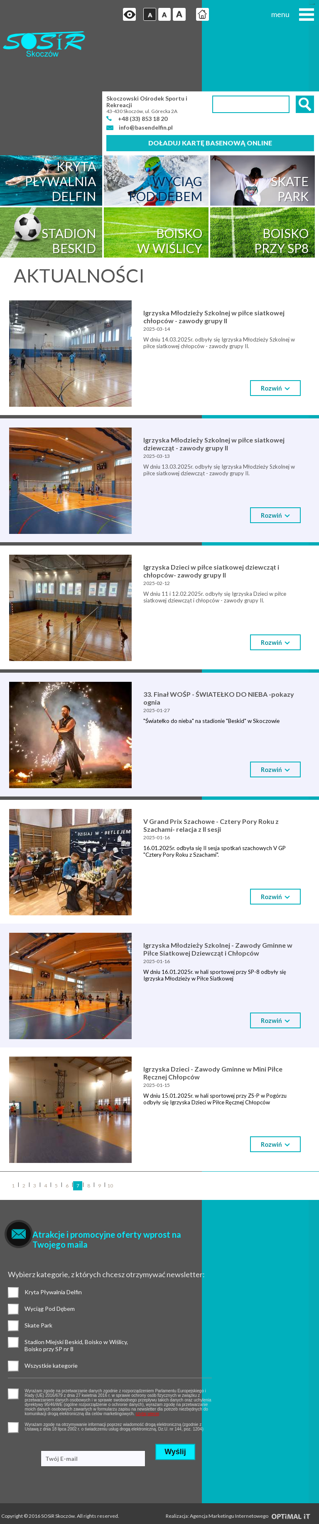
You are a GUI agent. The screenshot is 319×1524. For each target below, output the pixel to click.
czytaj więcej (177, 1354)
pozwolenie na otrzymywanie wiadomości (13, 1367)
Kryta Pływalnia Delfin (13, 1233)
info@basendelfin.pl (146, 69)
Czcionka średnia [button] (158, 14)
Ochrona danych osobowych (32, 1479)
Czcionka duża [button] (173, 14)
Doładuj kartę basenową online (210, 85)
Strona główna (196, 14)
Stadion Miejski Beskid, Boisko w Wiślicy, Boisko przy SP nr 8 (13, 1283)
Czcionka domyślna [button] (143, 14)
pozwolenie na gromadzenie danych (13, 1334)
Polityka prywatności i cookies (33, 1468)
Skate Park (13, 1266)
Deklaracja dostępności (26, 1510)
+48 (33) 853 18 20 (143, 60)
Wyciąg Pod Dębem (13, 1249)
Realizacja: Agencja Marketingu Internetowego (238, 1458)
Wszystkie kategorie (13, 1306)
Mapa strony (15, 1500)
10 (110, 1127)
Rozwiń (275, 330)
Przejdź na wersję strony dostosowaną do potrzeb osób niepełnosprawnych (123, 14)
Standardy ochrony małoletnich (36, 1489)
